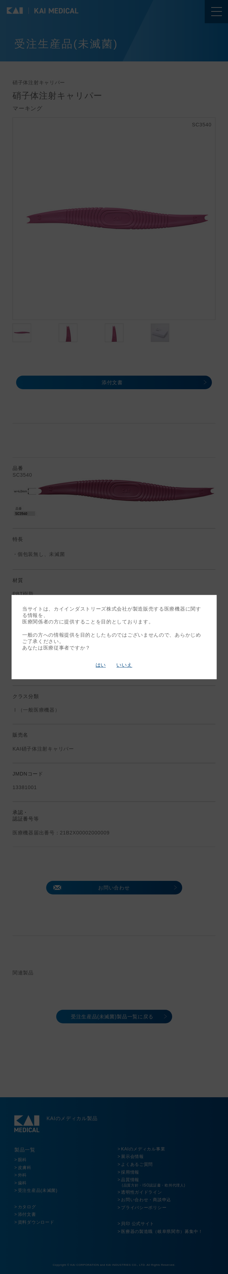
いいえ (124, 665)
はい (101, 665)
